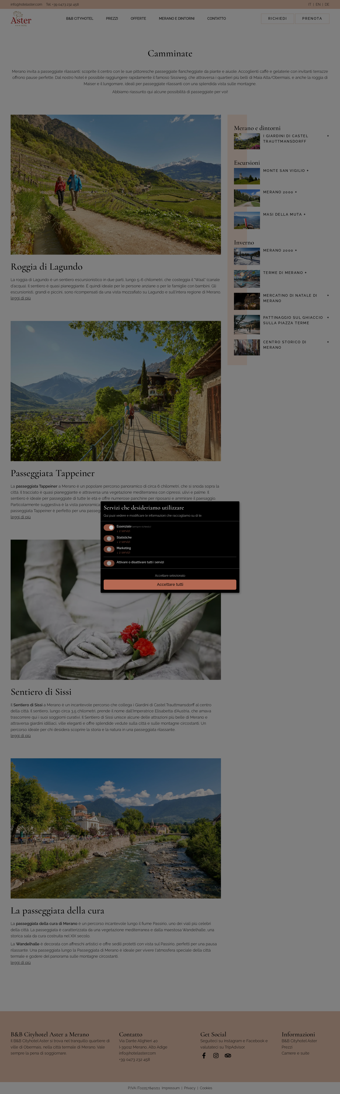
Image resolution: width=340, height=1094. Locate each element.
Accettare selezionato (170, 575)
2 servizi (123, 531)
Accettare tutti (170, 584)
